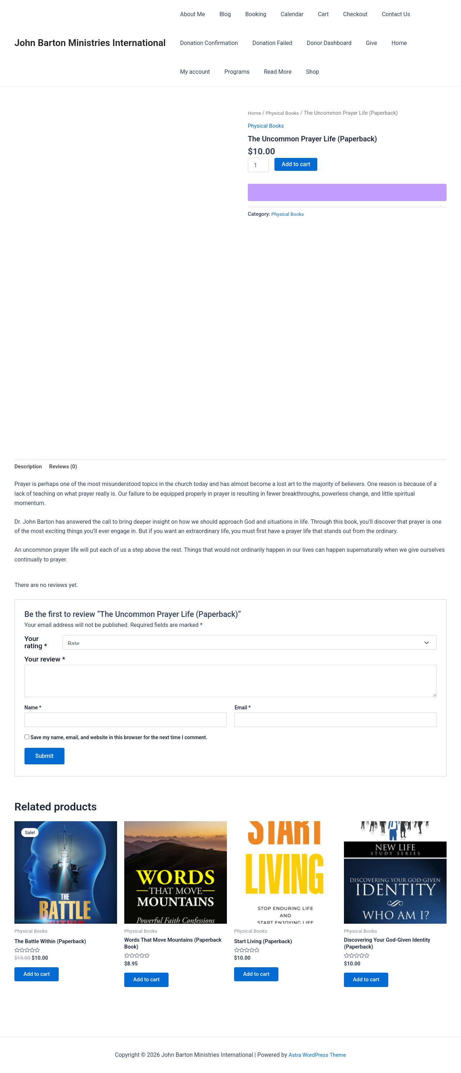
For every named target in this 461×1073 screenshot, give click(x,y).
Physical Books (285, 113)
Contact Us (377, 14)
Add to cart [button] (39, 977)
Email (242, 708)
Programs (191, 71)
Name (32, 708)
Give (361, 43)
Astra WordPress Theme (317, 1054)
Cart (310, 14)
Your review (44, 660)
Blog (221, 14)
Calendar (281, 14)
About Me (191, 14)
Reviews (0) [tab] (66, 467)
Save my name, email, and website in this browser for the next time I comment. (119, 738)
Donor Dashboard (322, 43)
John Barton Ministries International (90, 42)
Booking (248, 14)
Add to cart (296, 164)
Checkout (339, 14)
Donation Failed (268, 43)
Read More (229, 71)
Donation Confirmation (208, 43)
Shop (261, 71)
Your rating (35, 644)
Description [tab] (29, 467)
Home (386, 43)
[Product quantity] (258, 165)
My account (420, 43)
